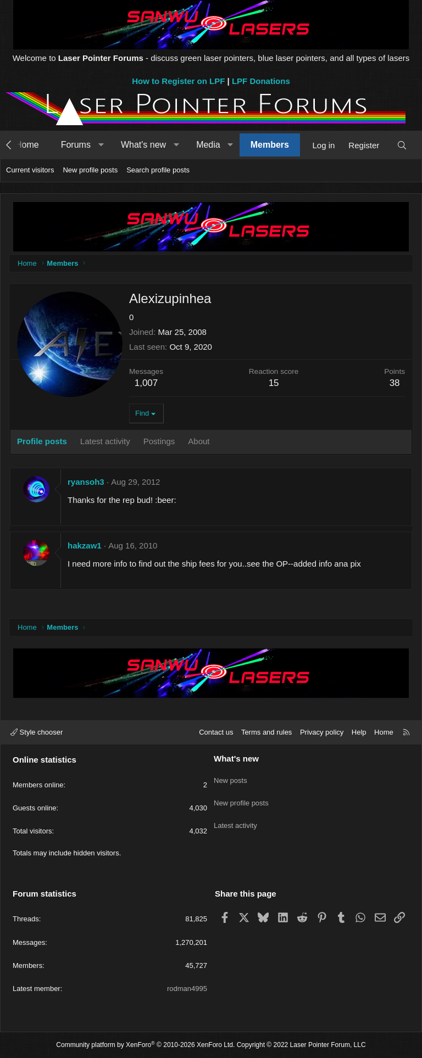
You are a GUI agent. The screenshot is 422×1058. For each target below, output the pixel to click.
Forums (76, 144)
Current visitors (30, 170)
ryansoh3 (86, 481)
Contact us (216, 732)
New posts (230, 777)
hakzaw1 (85, 545)
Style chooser (36, 732)
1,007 (146, 383)
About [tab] (198, 441)
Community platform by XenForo (145, 1045)
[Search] (402, 145)
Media (208, 144)
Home (27, 144)
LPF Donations (261, 81)
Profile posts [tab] (42, 441)
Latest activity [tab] (105, 441)
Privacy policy (321, 732)
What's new (143, 144)
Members (270, 144)
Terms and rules (266, 732)
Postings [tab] (159, 441)
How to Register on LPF (178, 81)
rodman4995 (187, 988)
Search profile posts (158, 170)
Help (359, 732)
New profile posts (90, 170)
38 (395, 383)
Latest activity (235, 817)
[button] (101, 144)
